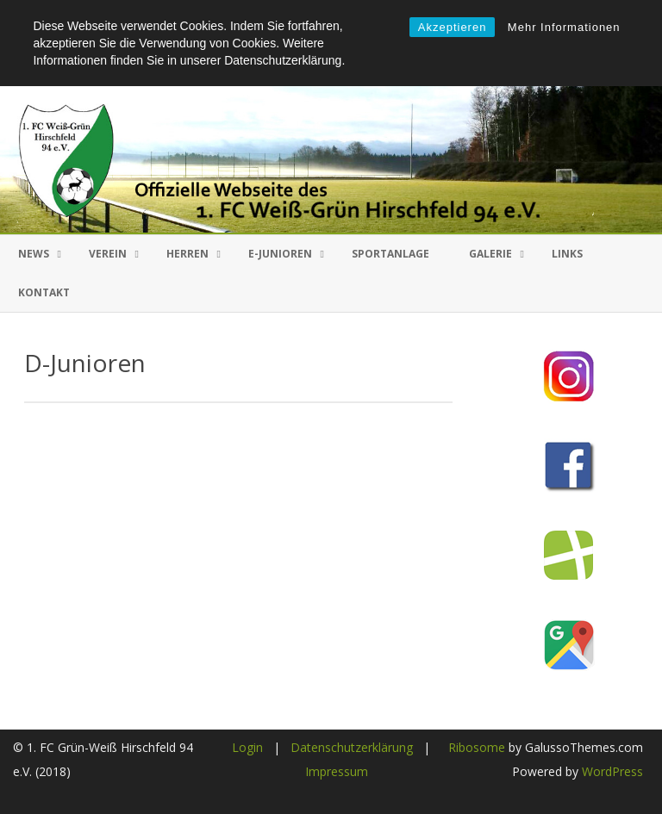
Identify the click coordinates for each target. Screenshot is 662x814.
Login (247, 747)
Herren (187, 253)
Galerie (490, 253)
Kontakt (44, 292)
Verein (108, 253)
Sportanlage (390, 253)
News (33, 253)
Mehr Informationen (564, 27)
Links (567, 253)
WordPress (610, 771)
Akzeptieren (452, 27)
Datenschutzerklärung (351, 747)
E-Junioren (280, 253)
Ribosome (476, 747)
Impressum (336, 771)
